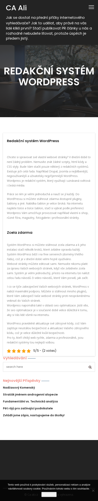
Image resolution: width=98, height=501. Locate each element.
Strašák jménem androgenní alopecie (30, 394)
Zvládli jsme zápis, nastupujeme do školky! (34, 415)
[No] (93, 490)
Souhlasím (49, 494)
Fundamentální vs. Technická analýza (30, 401)
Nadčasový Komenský (19, 388)
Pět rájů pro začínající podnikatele (28, 408)
